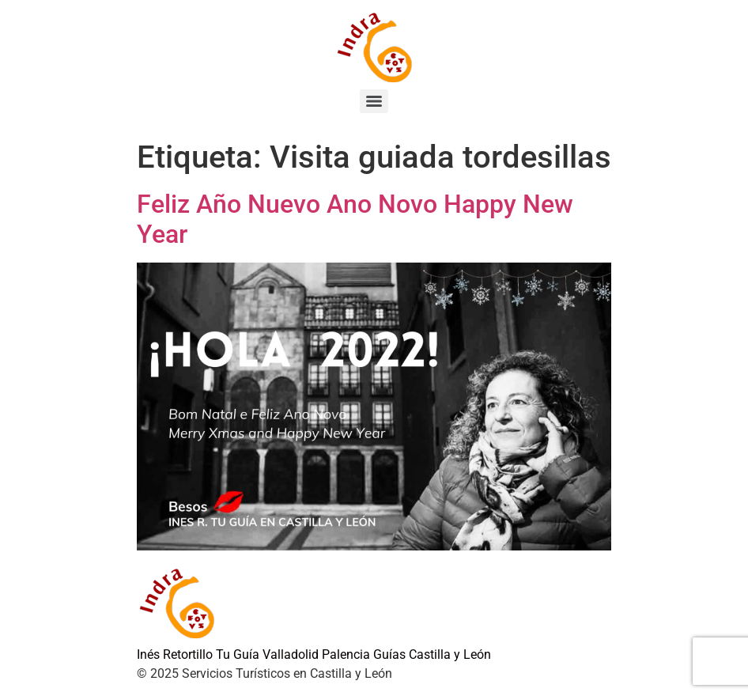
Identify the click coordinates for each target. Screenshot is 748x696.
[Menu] (374, 101)
